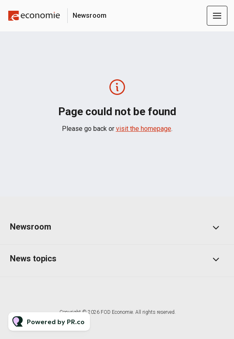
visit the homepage (143, 129)
